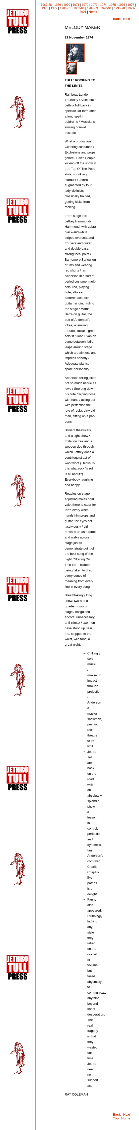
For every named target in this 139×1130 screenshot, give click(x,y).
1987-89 (92, 8)
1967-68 (46, 5)
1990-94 (105, 8)
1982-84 (78, 8)
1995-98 (119, 8)
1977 (130, 5)
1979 (54, 8)
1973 (94, 5)
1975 (112, 5)
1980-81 (65, 8)
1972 (85, 5)
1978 (45, 8)
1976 (121, 5)
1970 (66, 5)
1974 (103, 5)
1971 (76, 5)
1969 (57, 5)
